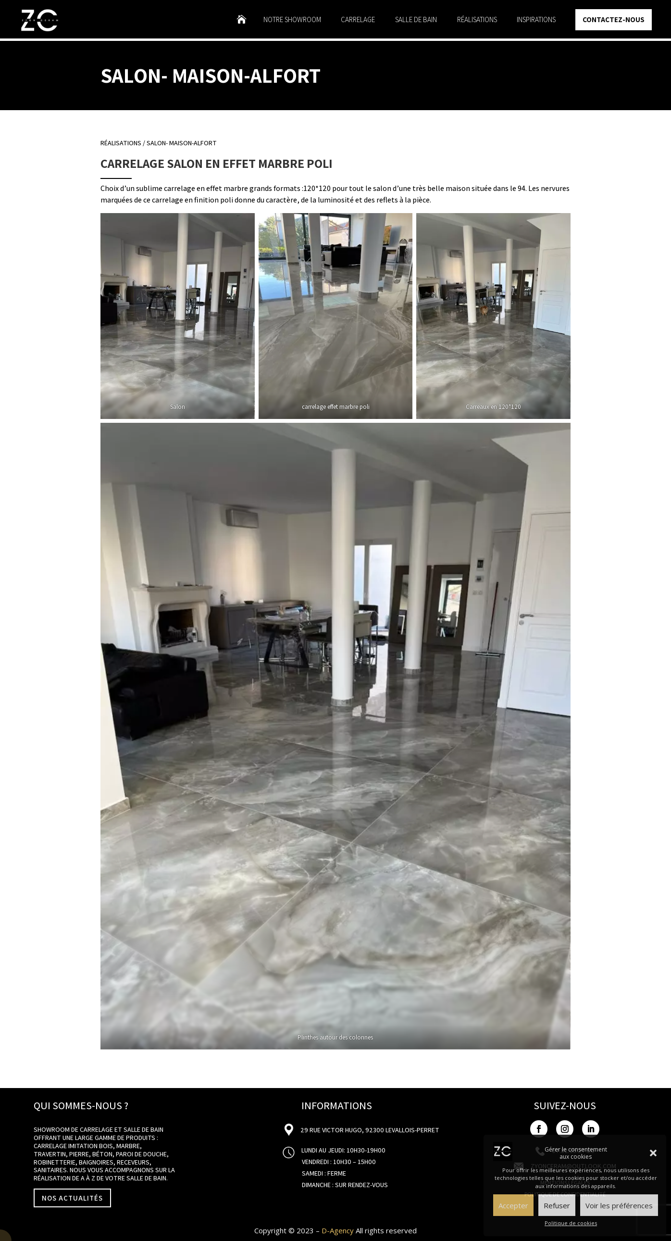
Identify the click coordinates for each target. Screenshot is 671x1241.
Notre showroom (292, 20)
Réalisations (477, 20)
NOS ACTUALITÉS (72, 1198)
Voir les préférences (619, 1205)
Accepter (513, 1205)
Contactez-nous (614, 19)
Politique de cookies (571, 1223)
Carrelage (358, 20)
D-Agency (338, 1230)
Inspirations (536, 20)
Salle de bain (416, 20)
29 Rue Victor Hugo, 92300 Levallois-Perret (369, 1130)
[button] (653, 1153)
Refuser (557, 1205)
